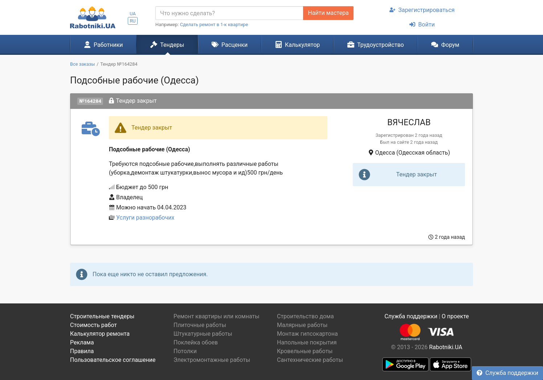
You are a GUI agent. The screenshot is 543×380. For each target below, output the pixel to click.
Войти (421, 24)
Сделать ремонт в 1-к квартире (214, 24)
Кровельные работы (305, 351)
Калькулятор (297, 44)
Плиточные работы (199, 325)
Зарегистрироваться (421, 10)
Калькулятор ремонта (100, 333)
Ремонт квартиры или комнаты (216, 316)
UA (133, 13)
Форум (445, 44)
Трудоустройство (375, 44)
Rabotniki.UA (445, 347)
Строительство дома (305, 316)
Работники (103, 44)
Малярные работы (302, 325)
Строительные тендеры (102, 316)
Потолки (185, 351)
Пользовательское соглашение (113, 359)
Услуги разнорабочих (145, 217)
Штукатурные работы (202, 333)
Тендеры (167, 44)
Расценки (230, 44)
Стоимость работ (93, 325)
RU (132, 21)
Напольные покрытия (307, 342)
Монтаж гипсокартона (307, 333)
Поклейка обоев (195, 342)
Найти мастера (328, 12)
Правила (82, 351)
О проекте (455, 316)
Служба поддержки (507, 372)
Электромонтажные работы (211, 359)
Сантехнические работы (310, 359)
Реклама (82, 342)
